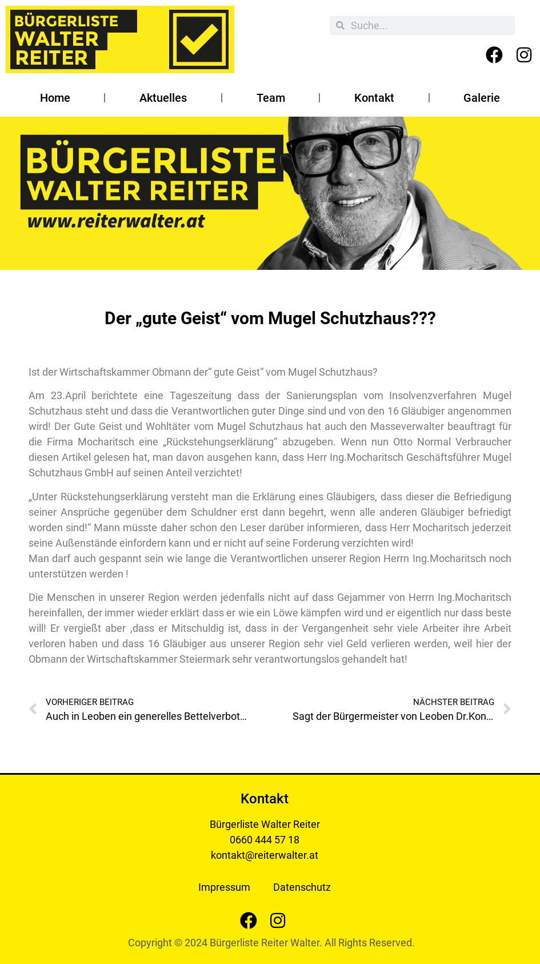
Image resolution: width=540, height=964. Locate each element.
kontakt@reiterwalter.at (264, 855)
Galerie (481, 98)
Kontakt (374, 98)
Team (271, 98)
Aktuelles (163, 98)
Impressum (224, 887)
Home (55, 98)
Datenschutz (302, 887)
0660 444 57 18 (264, 840)
